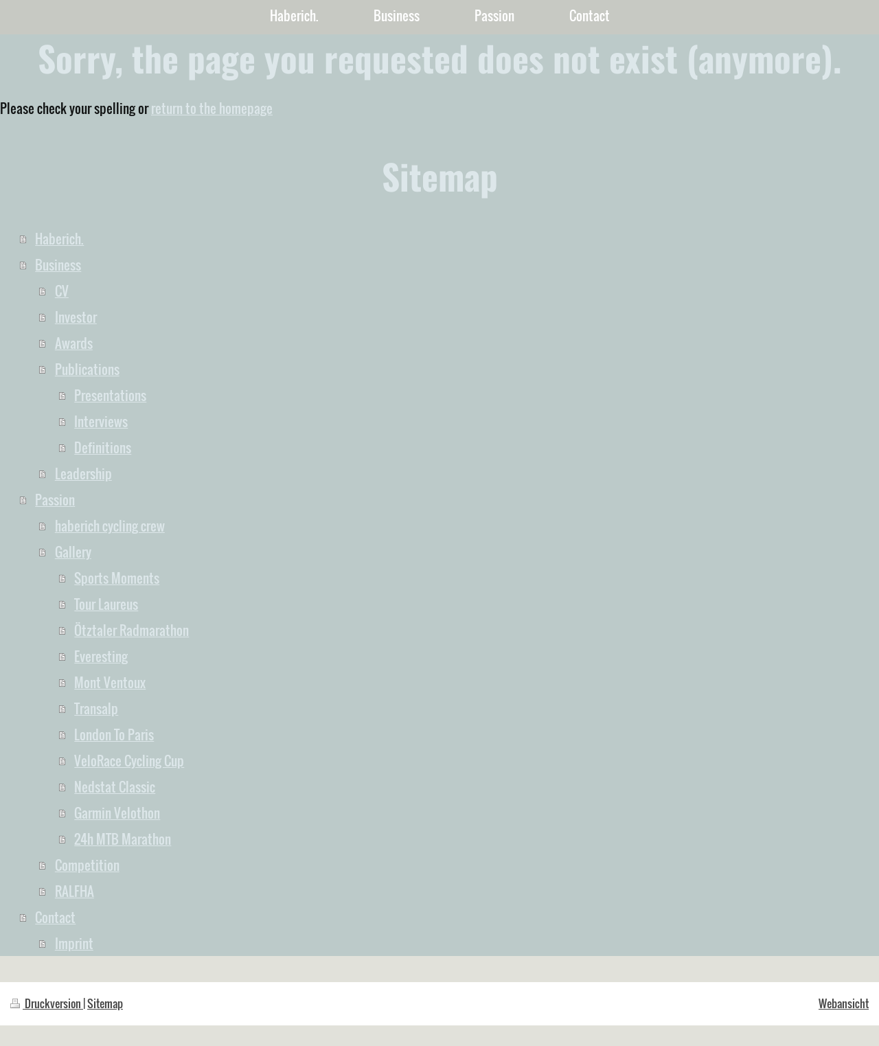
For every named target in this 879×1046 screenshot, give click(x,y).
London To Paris (114, 734)
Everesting (101, 656)
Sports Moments (116, 577)
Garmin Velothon (117, 812)
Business (58, 264)
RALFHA (74, 890)
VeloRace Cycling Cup (129, 760)
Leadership (83, 473)
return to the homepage (212, 107)
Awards (74, 342)
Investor (76, 316)
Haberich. (59, 238)
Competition (87, 864)
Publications (87, 368)
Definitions (102, 447)
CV (62, 290)
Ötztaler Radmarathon (131, 629)
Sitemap (105, 1003)
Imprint (74, 943)
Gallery (73, 551)
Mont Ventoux (110, 682)
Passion (55, 499)
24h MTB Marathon (122, 838)
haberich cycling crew (110, 525)
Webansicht (844, 1003)
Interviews (101, 421)
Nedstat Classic (114, 786)
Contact (55, 916)
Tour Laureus (106, 603)
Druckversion (46, 1003)
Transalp (96, 708)
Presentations (110, 395)
